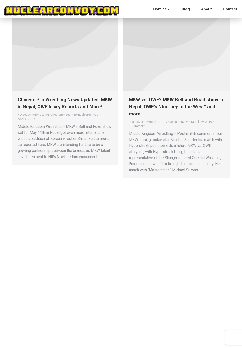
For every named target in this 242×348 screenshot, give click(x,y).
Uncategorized (60, 114)
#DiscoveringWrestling (33, 114)
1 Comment (137, 126)
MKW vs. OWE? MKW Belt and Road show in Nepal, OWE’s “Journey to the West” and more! (176, 107)
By (86, 114)
